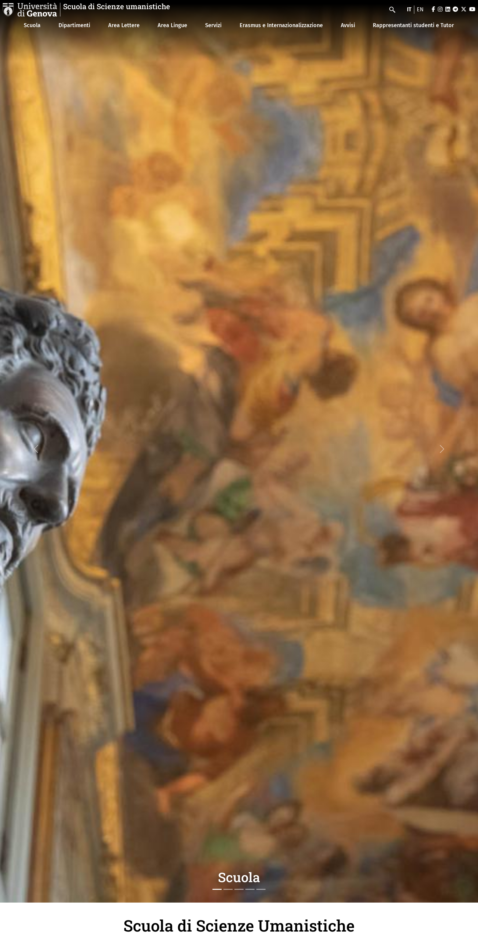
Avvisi (348, 25)
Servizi (213, 25)
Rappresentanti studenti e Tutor (413, 25)
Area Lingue (172, 25)
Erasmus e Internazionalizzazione (281, 25)
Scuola (32, 25)
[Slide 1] (217, 889)
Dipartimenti (74, 25)
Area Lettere (124, 25)
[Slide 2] (228, 889)
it (409, 9)
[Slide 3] (239, 889)
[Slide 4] (250, 889)
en (420, 9)
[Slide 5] (261, 889)
